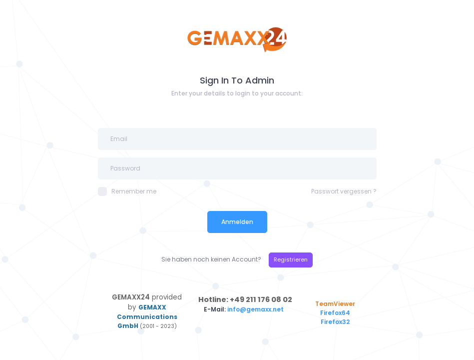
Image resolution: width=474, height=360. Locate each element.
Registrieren (291, 260)
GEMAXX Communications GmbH (147, 316)
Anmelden (237, 222)
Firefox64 (335, 312)
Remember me (127, 191)
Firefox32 (335, 322)
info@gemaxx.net (256, 309)
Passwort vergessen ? (344, 191)
